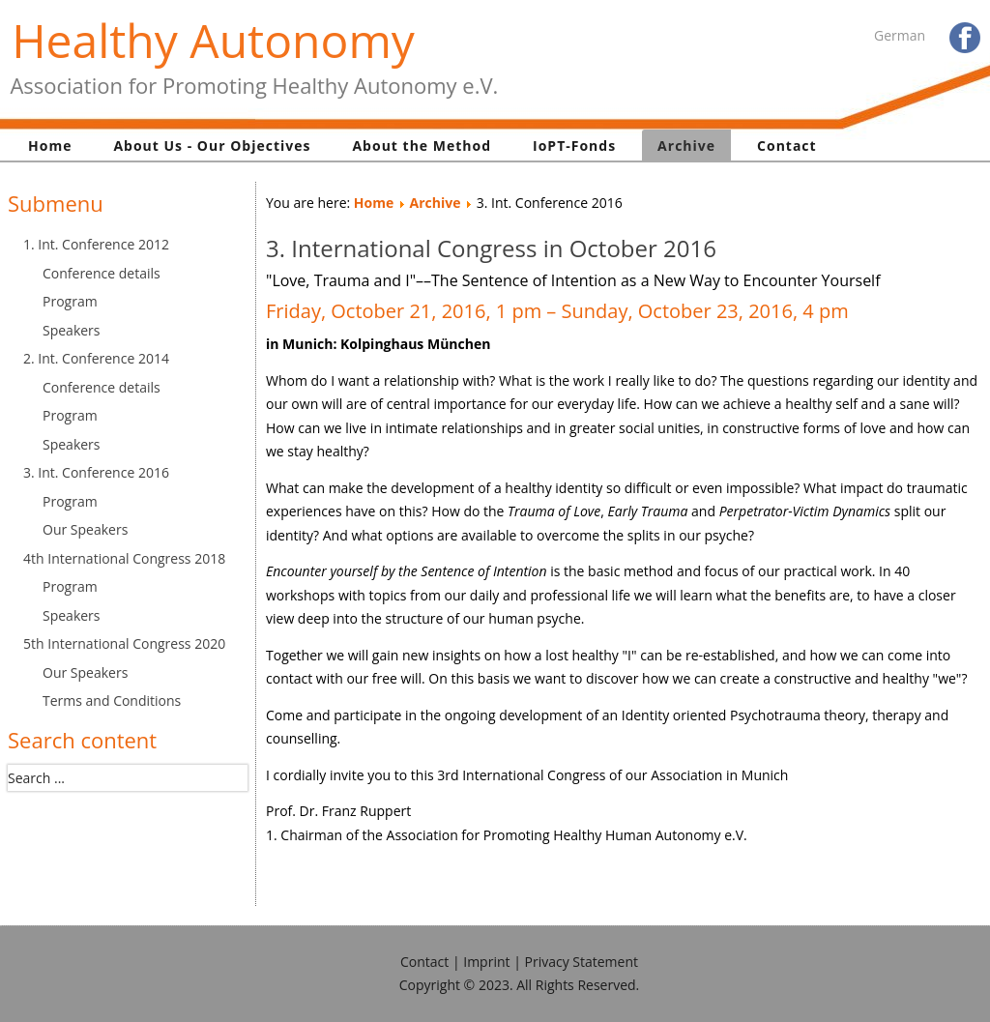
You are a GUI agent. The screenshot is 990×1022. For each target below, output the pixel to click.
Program (70, 301)
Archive (686, 145)
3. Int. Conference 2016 (96, 472)
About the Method (421, 145)
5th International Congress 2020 (124, 643)
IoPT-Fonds (574, 145)
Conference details (101, 273)
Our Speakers (85, 529)
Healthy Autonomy (213, 40)
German (899, 35)
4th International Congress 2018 (124, 558)
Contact (787, 145)
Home (50, 145)
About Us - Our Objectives (211, 145)
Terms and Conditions (112, 700)
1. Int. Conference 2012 (96, 244)
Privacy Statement (582, 961)
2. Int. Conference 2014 (96, 358)
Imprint (486, 961)
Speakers (72, 330)
